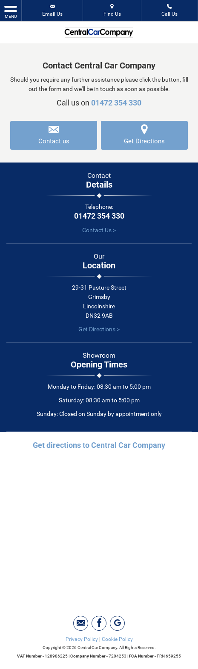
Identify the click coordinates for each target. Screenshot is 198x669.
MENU (10, 11)
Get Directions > (99, 329)
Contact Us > (99, 230)
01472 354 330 (116, 102)
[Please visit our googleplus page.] (117, 623)
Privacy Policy (82, 639)
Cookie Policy (117, 639)
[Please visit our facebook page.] (99, 623)
